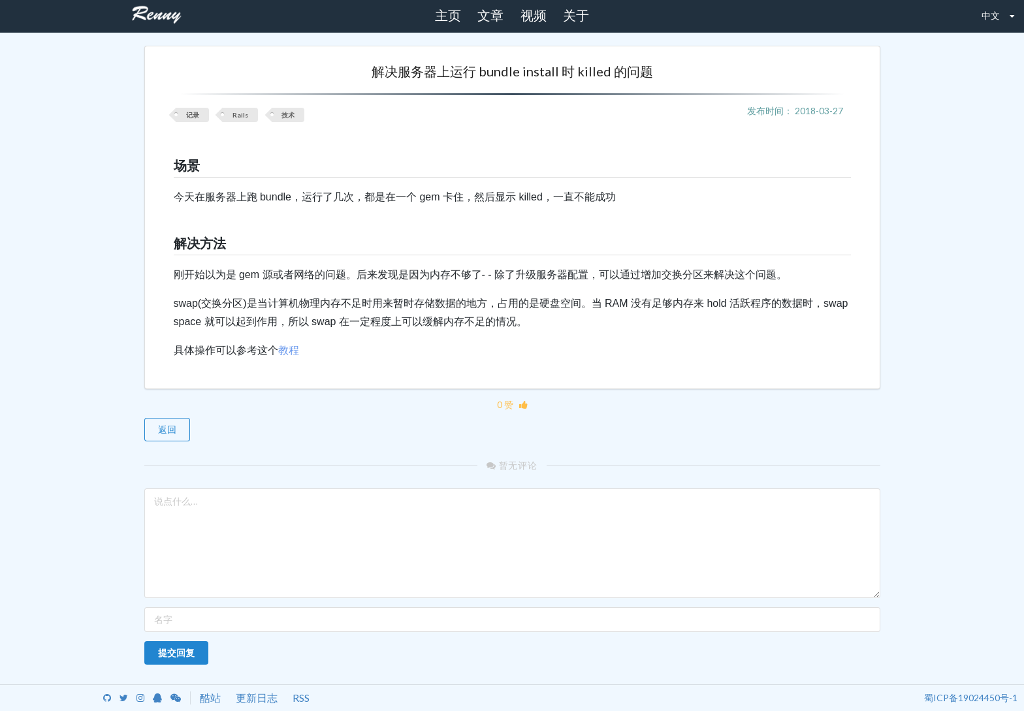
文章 (490, 15)
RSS (301, 697)
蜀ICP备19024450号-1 (970, 697)
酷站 (210, 697)
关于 (576, 15)
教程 (288, 350)
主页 (448, 15)
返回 (167, 429)
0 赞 (512, 404)
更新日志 (257, 697)
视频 (533, 15)
